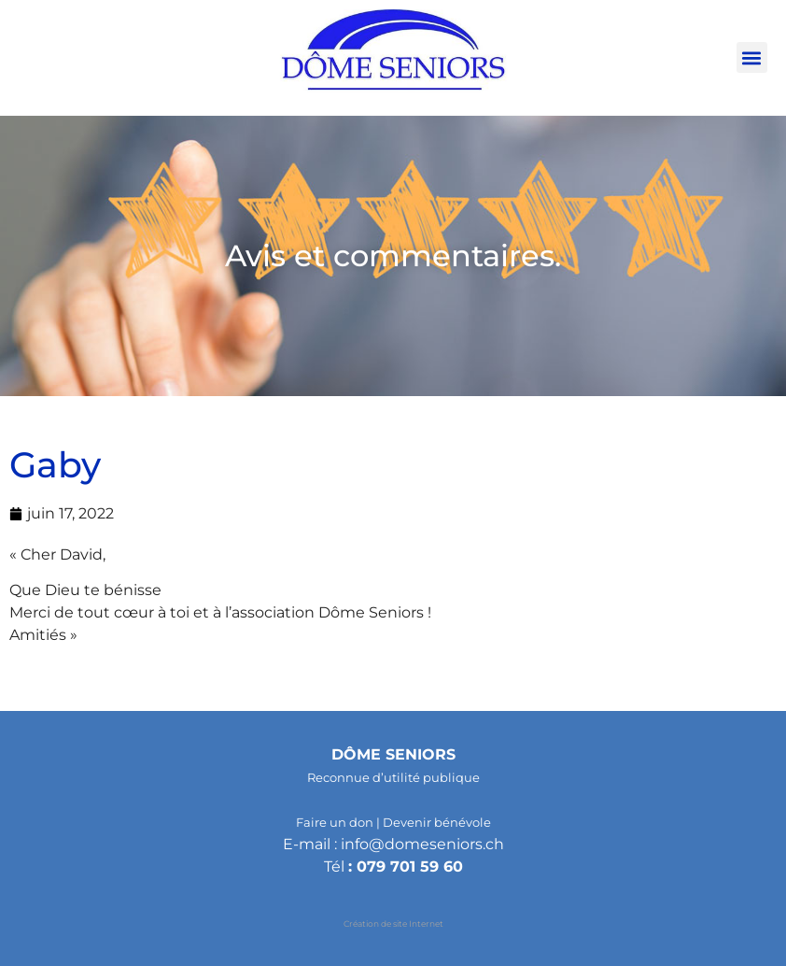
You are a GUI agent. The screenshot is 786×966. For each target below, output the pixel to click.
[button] (752, 57)
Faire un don (334, 822)
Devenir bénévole (437, 822)
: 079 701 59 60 (405, 866)
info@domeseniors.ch (422, 844)
